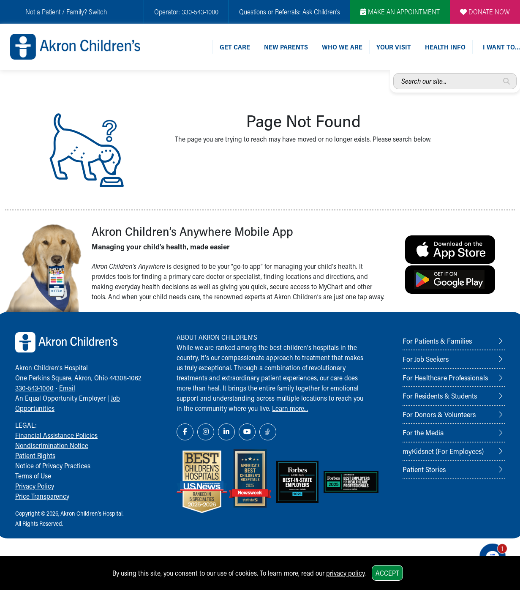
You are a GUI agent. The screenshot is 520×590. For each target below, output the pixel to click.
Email (67, 387)
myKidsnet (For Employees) (443, 451)
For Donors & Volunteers (439, 414)
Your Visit (393, 46)
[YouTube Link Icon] (247, 431)
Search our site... (393, 73)
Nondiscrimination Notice (51, 445)
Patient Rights (35, 455)
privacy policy (345, 572)
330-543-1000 (34, 387)
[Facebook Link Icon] (185, 431)
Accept (387, 572)
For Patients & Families (437, 340)
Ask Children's (321, 11)
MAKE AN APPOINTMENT (400, 11)
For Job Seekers (426, 358)
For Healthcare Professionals (445, 377)
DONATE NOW (485, 11)
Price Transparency (42, 496)
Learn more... (290, 408)
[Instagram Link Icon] (205, 431)
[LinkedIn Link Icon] (226, 431)
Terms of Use (33, 475)
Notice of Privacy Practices (52, 465)
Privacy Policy (34, 485)
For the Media (423, 432)
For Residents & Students (440, 395)
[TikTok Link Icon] (267, 431)
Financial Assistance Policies (56, 435)
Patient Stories (424, 469)
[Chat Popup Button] (489, 552)
